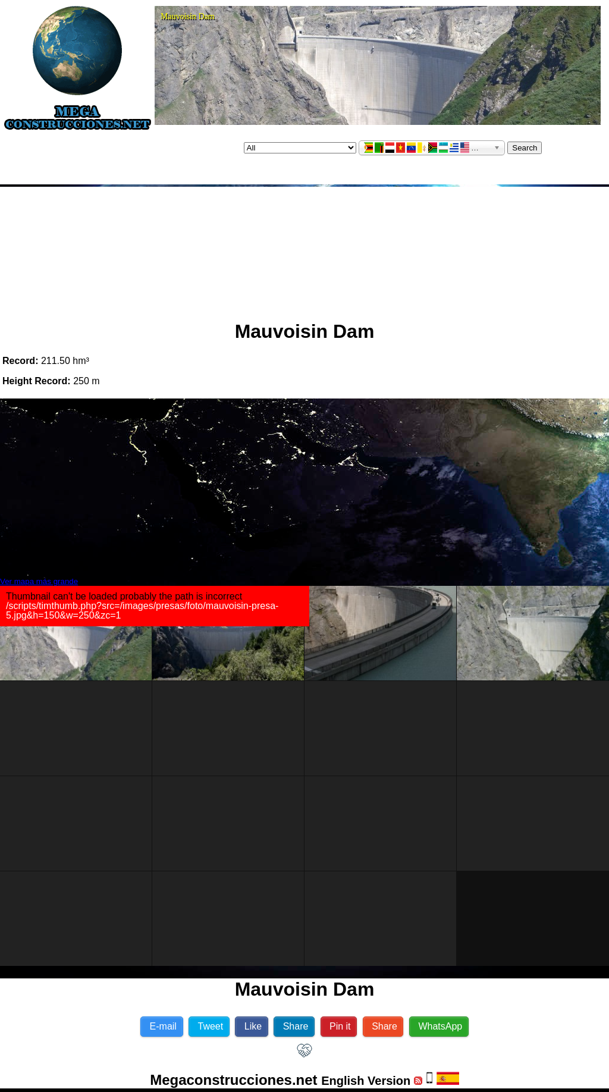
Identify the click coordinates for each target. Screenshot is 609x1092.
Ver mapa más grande (39, 581)
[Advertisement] (304, 248)
